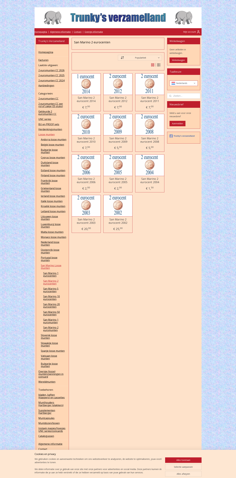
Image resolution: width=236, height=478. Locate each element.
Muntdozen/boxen (49, 423)
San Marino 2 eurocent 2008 (149, 140)
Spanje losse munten (53, 350)
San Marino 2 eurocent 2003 (86, 221)
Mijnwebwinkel (155, 472)
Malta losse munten (52, 232)
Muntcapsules (46, 418)
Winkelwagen (178, 60)
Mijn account (191, 32)
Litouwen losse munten (49, 218)
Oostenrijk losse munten (50, 251)
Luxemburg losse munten (51, 226)
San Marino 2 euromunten (50, 329)
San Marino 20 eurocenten (51, 306)
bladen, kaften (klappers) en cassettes (51, 396)
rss (116, 472)
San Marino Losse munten (51, 267)
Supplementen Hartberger (46, 412)
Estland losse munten (53, 170)
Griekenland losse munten (51, 190)
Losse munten (46, 134)
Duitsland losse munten (49, 164)
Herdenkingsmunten (50, 129)
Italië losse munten (52, 201)
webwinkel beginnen (128, 472)
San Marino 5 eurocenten (50, 290)
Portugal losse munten (49, 259)
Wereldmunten (46, 381)
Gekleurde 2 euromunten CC (47, 113)
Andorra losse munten (53, 139)
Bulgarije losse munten (49, 151)
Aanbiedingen (46, 85)
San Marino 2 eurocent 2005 (118, 180)
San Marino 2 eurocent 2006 (86, 180)
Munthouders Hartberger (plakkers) (50, 404)
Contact (77, 31)
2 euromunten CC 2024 (51, 80)
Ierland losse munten (53, 196)
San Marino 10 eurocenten (51, 298)
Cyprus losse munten (53, 157)
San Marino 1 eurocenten (50, 275)
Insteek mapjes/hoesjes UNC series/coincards (51, 430)
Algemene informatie (60, 31)
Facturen (43, 60)
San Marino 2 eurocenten (50, 282)
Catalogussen (46, 436)
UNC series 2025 (47, 459)
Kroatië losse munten (53, 206)
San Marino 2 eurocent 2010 (86, 140)
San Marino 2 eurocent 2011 (149, 99)
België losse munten (52, 144)
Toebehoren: (45, 389)
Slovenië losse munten (49, 337)
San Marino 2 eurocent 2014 (86, 99)
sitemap (110, 472)
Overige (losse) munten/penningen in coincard (50, 374)
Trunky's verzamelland (182, 136)
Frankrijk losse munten (49, 182)
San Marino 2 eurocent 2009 (118, 140)
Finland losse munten (53, 175)
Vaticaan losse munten (49, 357)
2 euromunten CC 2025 (51, 75)
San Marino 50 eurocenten (51, 313)
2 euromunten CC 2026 (51, 70)
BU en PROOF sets (48, 124)
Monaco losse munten (53, 237)
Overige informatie (94, 31)
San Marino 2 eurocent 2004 (149, 180)
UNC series (44, 119)
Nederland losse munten (50, 243)
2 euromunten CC (48, 98)
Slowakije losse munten (49, 344)
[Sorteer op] (140, 57)
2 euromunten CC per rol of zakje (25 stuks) (50, 105)
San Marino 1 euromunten (50, 321)
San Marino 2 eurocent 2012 (118, 99)
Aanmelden (177, 123)
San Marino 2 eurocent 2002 (118, 221)
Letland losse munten (53, 211)
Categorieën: (45, 93)
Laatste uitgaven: (48, 65)
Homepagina (40, 31)
